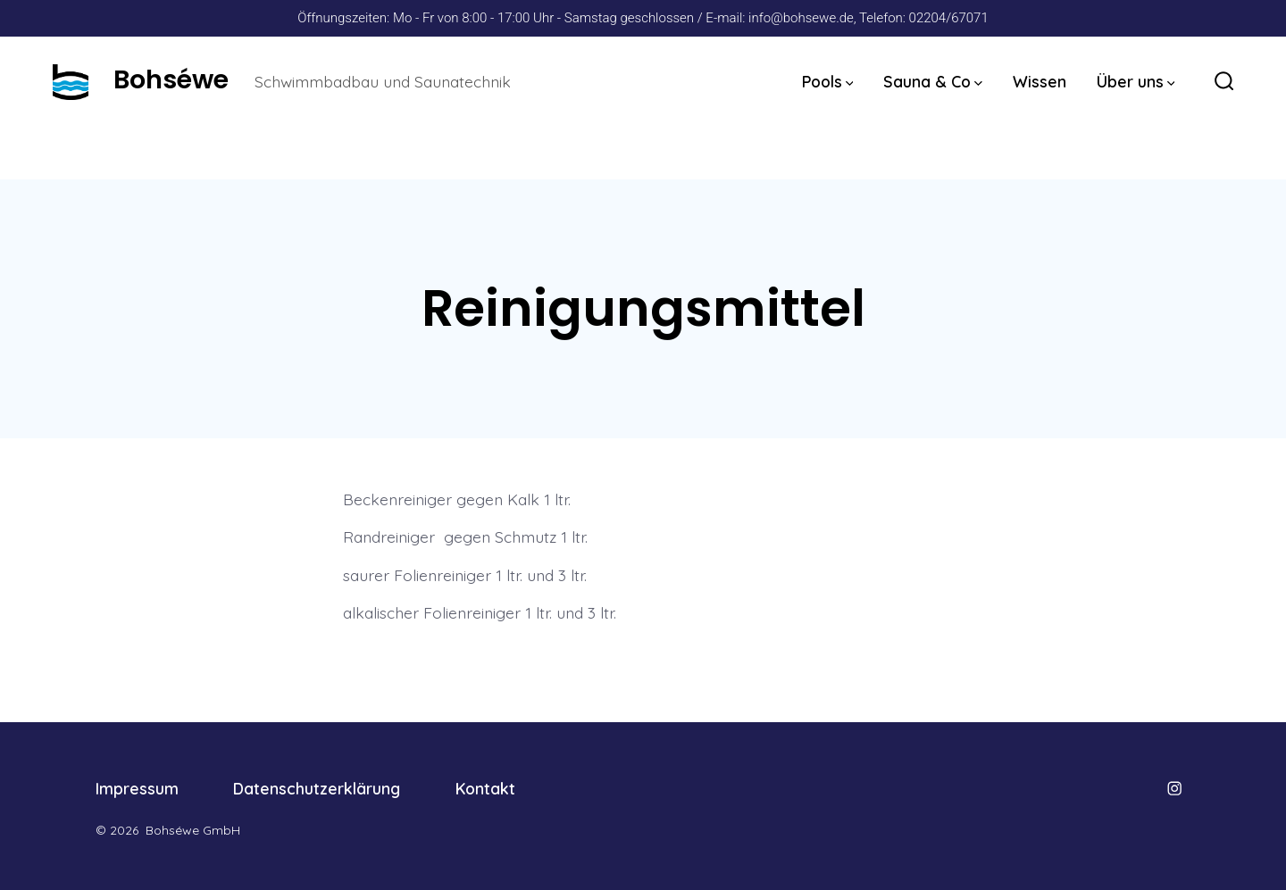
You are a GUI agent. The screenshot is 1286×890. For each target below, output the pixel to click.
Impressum (137, 788)
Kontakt (485, 788)
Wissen (1039, 81)
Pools (828, 81)
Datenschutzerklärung (316, 788)
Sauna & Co (932, 81)
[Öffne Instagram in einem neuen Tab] (1174, 788)
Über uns (1136, 81)
